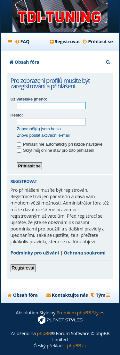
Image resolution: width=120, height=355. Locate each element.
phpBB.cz (76, 346)
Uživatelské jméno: (29, 99)
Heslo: (17, 115)
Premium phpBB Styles (80, 313)
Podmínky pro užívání (35, 253)
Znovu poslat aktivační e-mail (43, 135)
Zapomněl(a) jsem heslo (39, 128)
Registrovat (23, 267)
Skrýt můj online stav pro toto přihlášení (55, 150)
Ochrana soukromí (85, 253)
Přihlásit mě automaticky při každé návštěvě (59, 144)
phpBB (44, 333)
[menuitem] (22, 41)
